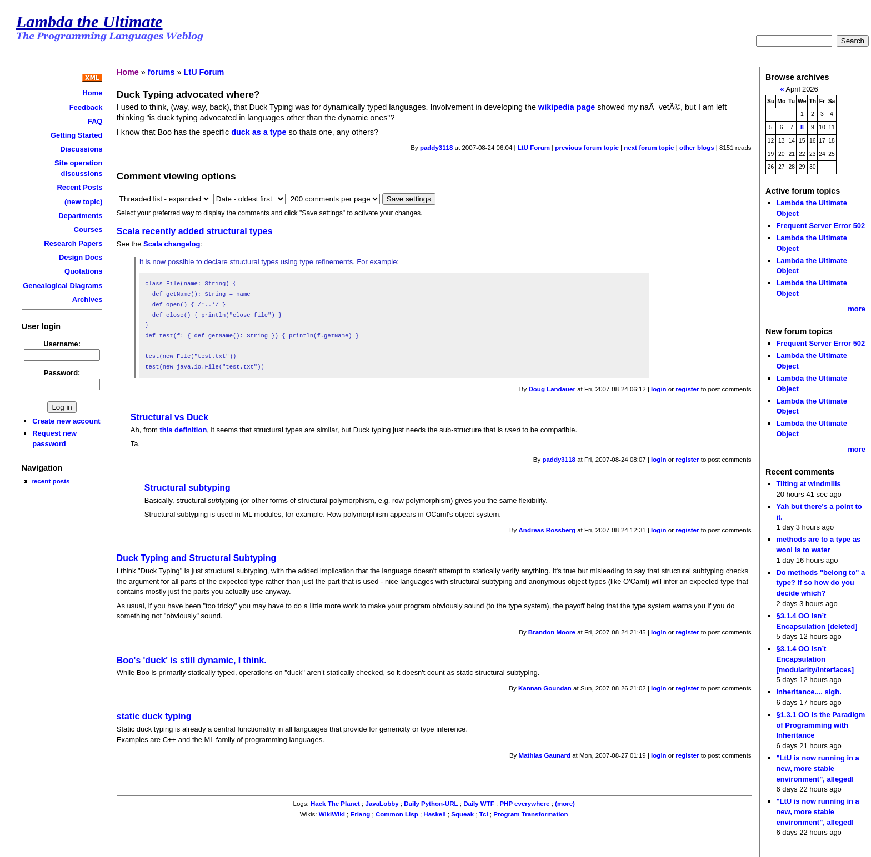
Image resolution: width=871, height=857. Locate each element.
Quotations (83, 271)
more (856, 309)
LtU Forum (204, 72)
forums (161, 72)
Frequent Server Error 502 (820, 225)
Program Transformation (530, 814)
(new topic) (83, 202)
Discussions (81, 149)
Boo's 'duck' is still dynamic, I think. (192, 660)
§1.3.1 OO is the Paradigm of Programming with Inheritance (820, 724)
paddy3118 (436, 147)
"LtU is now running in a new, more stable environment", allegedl (817, 768)
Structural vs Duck (169, 417)
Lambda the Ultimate (89, 21)
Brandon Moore (551, 632)
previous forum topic (587, 147)
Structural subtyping (187, 487)
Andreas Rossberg (547, 530)
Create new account (66, 421)
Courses (88, 229)
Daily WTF (478, 803)
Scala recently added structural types (195, 231)
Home (92, 93)
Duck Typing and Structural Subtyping (196, 558)
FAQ (95, 121)
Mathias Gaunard (544, 755)
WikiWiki (332, 814)
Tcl (483, 814)
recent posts (50, 481)
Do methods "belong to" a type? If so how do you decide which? (820, 582)
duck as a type (258, 132)
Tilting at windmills (808, 484)
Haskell (434, 814)
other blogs (696, 147)
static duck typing (154, 716)
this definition (183, 430)
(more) (565, 803)
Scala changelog (171, 244)
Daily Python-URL (431, 803)
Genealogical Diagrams (62, 285)
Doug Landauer (552, 389)
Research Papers (73, 243)
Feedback (86, 107)
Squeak (462, 814)
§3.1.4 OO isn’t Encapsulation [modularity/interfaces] (815, 658)
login (659, 389)
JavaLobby (381, 803)
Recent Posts (79, 187)
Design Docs (80, 257)
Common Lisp (397, 814)
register (687, 389)
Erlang (360, 814)
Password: (62, 373)
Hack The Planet (335, 803)
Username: (62, 344)
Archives (87, 299)
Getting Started (77, 135)
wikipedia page (566, 107)
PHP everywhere (524, 803)
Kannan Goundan (545, 688)
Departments (80, 215)
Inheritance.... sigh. (808, 692)
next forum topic (649, 147)
